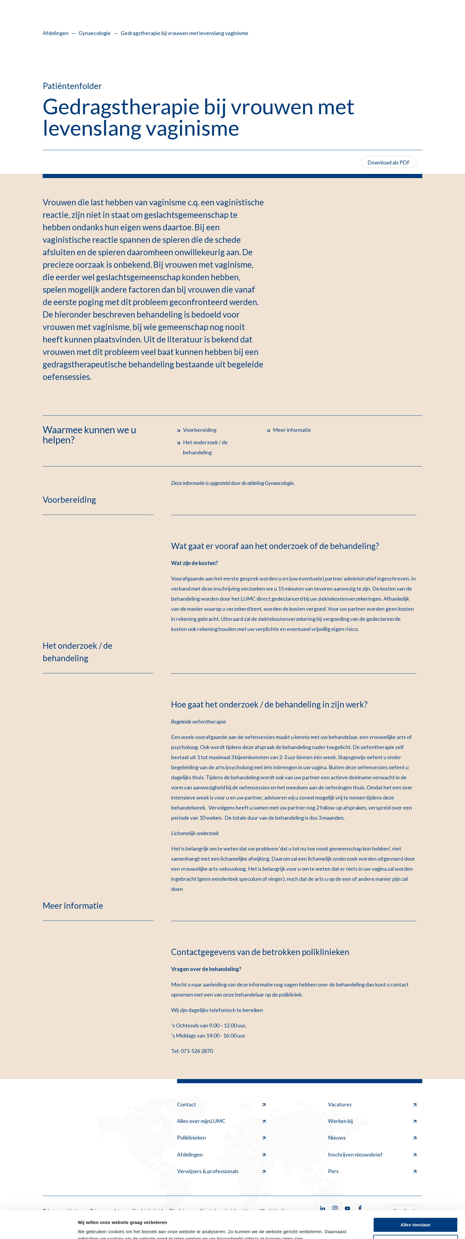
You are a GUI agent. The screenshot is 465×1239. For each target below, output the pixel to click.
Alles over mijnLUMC (221, 1121)
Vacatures (372, 1104)
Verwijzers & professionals (221, 1171)
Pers (372, 1171)
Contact (221, 1104)
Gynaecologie (95, 33)
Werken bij (372, 1121)
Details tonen (92, 1227)
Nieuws (372, 1137)
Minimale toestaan (415, 1214)
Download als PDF (388, 162)
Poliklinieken (221, 1137)
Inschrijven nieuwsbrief (372, 1154)
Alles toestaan (415, 1197)
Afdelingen (56, 33)
